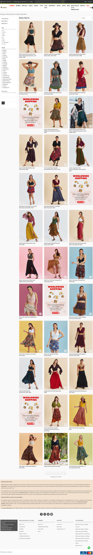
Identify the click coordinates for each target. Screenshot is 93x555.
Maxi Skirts (5, 21)
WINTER (82, 6)
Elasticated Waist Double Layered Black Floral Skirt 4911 (52, 168)
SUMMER (11, 6)
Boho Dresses (78, 545)
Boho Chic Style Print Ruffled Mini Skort (28, 317)
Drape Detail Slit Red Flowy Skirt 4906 (52, 391)
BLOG (39, 531)
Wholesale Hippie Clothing (81, 529)
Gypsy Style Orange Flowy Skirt (52, 466)
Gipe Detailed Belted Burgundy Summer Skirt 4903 (77, 354)
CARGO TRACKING (5, 1)
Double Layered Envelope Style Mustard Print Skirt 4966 (77, 55)
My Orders (59, 527)
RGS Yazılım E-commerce (6, 552)
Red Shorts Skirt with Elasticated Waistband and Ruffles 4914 (28, 207)
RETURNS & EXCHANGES (25, 538)
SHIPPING (21, 531)
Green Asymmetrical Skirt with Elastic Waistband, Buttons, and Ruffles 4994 (77, 131)
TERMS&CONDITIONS (24, 536)
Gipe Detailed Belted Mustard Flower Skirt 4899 (52, 244)
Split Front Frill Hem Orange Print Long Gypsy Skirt (53, 281)
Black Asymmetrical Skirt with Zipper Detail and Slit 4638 (27, 281)
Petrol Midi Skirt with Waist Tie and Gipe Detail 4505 (77, 467)
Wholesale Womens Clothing (13, 14)
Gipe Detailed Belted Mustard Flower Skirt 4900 (27, 168)
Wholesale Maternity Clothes (82, 538)
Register (90, 2)
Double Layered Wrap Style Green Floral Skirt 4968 (53, 93)
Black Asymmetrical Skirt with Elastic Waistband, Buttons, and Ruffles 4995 (27, 55)
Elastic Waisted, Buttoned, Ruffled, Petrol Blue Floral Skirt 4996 (52, 131)
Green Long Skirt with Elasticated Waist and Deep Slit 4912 (77, 169)
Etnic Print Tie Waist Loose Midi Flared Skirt (27, 354)
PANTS (31, 6)
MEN (68, 6)
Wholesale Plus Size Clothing (82, 534)
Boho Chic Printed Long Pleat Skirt (77, 428)
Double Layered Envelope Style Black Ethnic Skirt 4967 (52, 55)
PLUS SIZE (45, 7)
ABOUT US (21, 524)
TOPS (41, 6)
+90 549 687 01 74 (61, 529)
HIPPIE (59, 6)
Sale (87, 6)
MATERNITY (52, 6)
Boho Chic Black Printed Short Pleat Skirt (77, 281)
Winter (77, 543)
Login (85, 2)
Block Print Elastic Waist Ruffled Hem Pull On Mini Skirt (77, 317)
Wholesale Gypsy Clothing (81, 524)
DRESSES (24, 6)
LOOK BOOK (22, 527)
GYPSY (64, 6)
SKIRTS (36, 6)
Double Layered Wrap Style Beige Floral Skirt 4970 (28, 93)
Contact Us (59, 524)
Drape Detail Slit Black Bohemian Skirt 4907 (78, 391)
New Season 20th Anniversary (75, 8)
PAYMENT (21, 529)
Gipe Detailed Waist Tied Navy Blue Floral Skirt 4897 (52, 207)
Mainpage (2, 14)
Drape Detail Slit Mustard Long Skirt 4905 (27, 244)
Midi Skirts (4, 23)
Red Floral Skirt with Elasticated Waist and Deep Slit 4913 (77, 244)
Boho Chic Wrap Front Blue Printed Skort (51, 354)
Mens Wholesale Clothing (81, 541)
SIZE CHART (41, 529)
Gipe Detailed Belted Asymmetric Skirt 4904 (25, 391)
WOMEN (18, 6)
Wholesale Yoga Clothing (81, 531)
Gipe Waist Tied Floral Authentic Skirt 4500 (27, 467)
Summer (77, 527)
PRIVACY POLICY (23, 534)
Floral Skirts (5, 19)
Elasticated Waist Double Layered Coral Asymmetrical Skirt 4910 (51, 429)
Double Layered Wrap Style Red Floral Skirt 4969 (77, 93)
